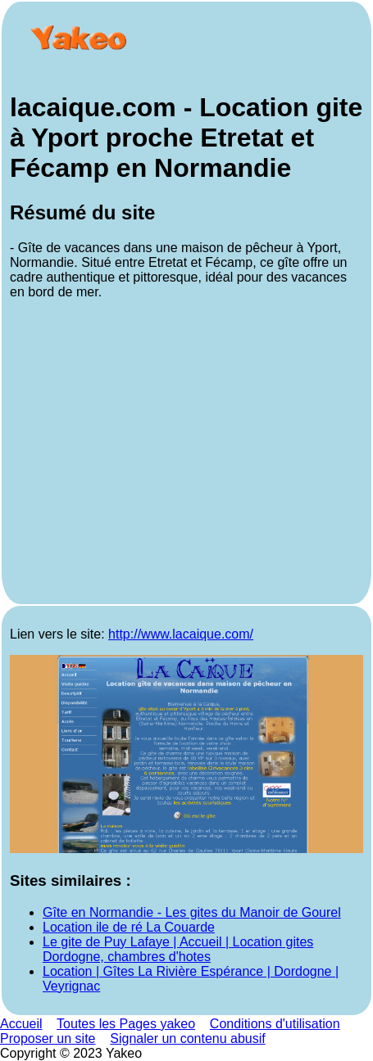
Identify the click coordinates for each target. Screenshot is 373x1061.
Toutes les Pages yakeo (126, 1024)
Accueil (21, 1024)
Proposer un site (48, 1038)
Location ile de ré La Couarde (129, 927)
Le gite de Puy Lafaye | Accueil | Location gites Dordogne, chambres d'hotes (178, 949)
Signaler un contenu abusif (187, 1038)
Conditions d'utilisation (275, 1024)
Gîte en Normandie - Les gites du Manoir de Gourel (192, 912)
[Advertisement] (186, 454)
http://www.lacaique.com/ (180, 634)
